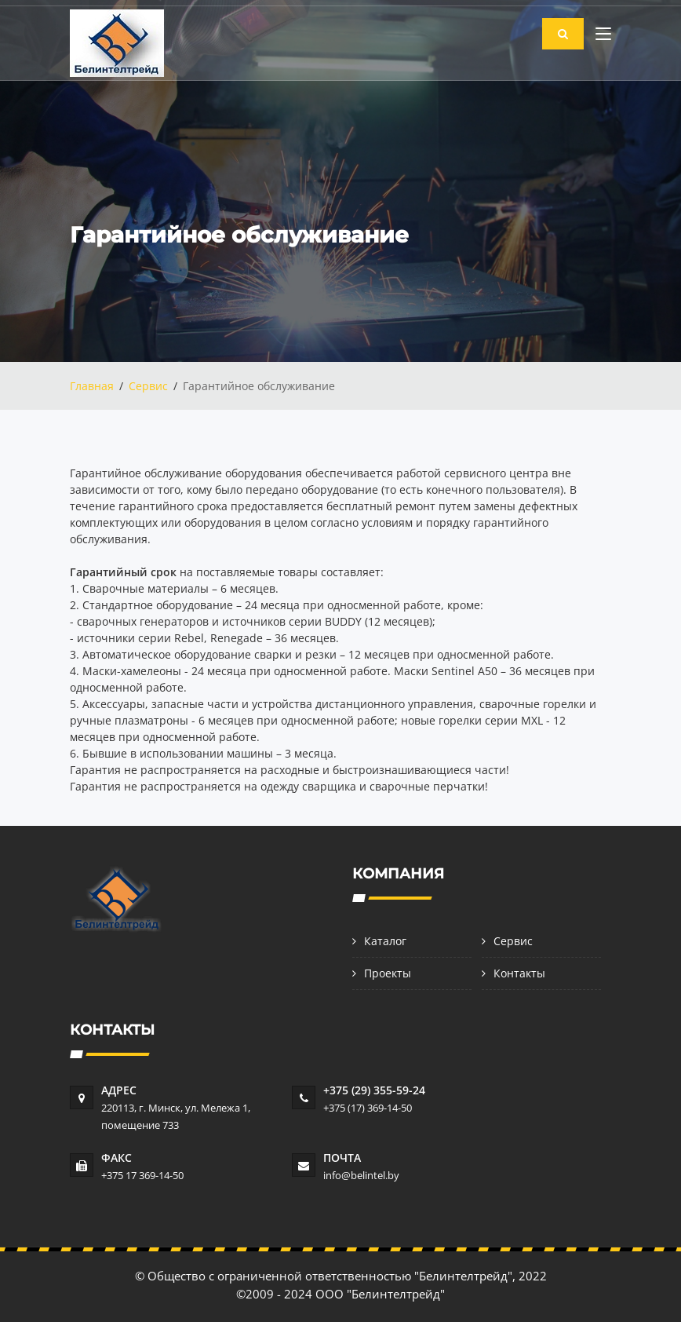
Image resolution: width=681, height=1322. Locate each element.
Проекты (387, 973)
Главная (92, 385)
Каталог (385, 940)
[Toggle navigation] (603, 36)
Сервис (148, 385)
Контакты (519, 973)
